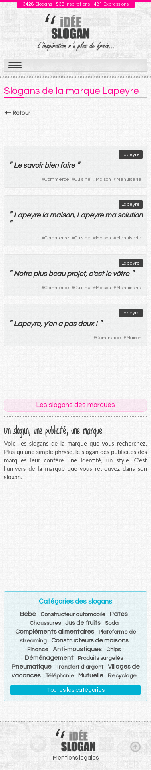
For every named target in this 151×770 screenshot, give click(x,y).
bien (51, 165)
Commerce (56, 179)
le (108, 274)
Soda (112, 623)
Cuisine (82, 179)
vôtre (121, 274)
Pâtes (119, 614)
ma (110, 215)
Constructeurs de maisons (90, 640)
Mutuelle (90, 675)
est (99, 274)
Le (18, 165)
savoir (33, 165)
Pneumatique (32, 666)
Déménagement (49, 658)
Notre (23, 274)
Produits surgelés (100, 658)
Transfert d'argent (79, 667)
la (45, 215)
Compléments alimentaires (54, 631)
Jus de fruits (83, 623)
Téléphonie (59, 676)
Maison (103, 179)
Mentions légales (76, 758)
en (52, 324)
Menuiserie (128, 179)
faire (67, 165)
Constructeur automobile (72, 614)
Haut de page (135, 746)
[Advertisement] (75, 128)
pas (70, 324)
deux (86, 324)
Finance (37, 649)
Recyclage (122, 676)
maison (62, 215)
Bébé (28, 614)
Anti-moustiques (77, 649)
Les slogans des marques (75, 405)
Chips (113, 649)
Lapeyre (130, 154)
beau (56, 274)
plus (40, 274)
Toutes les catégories (76, 690)
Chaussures (45, 623)
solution (130, 215)
